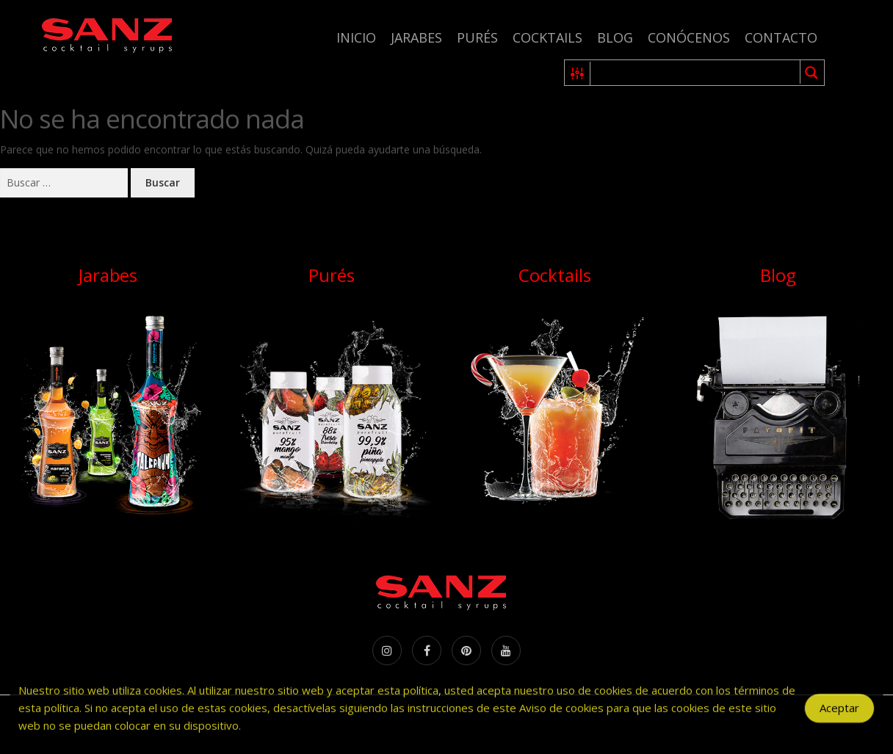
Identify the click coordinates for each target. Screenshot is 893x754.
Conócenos (689, 37)
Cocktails (547, 37)
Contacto (781, 37)
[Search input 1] (696, 72)
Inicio (356, 37)
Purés (477, 37)
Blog (615, 37)
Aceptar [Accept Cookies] (839, 712)
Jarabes (416, 37)
